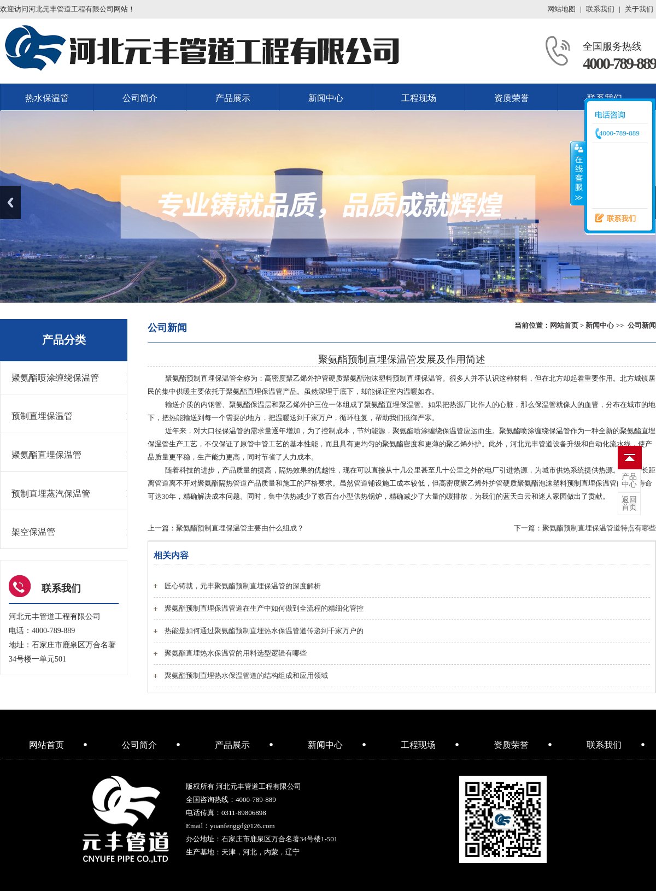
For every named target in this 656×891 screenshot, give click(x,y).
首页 (629, 503)
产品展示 (232, 98)
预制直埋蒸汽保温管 (50, 493)
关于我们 (639, 9)
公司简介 (139, 98)
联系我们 (600, 9)
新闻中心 (325, 98)
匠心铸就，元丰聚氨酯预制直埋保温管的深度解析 (243, 586)
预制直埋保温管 (42, 416)
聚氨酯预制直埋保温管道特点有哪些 (599, 528)
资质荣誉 (511, 98)
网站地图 (561, 9)
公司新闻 (642, 325)
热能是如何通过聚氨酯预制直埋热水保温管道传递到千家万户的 (264, 631)
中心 (629, 480)
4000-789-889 (619, 63)
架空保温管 (33, 531)
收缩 (577, 173)
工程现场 (418, 98)
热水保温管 (47, 98)
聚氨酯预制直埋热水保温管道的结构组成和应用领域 (246, 675)
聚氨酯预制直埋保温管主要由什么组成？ (240, 528)
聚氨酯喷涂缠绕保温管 (55, 377)
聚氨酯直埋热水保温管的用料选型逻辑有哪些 (236, 653)
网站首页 (564, 325)
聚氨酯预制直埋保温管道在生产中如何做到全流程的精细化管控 (264, 608)
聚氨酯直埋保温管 (46, 454)
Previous (10, 202)
